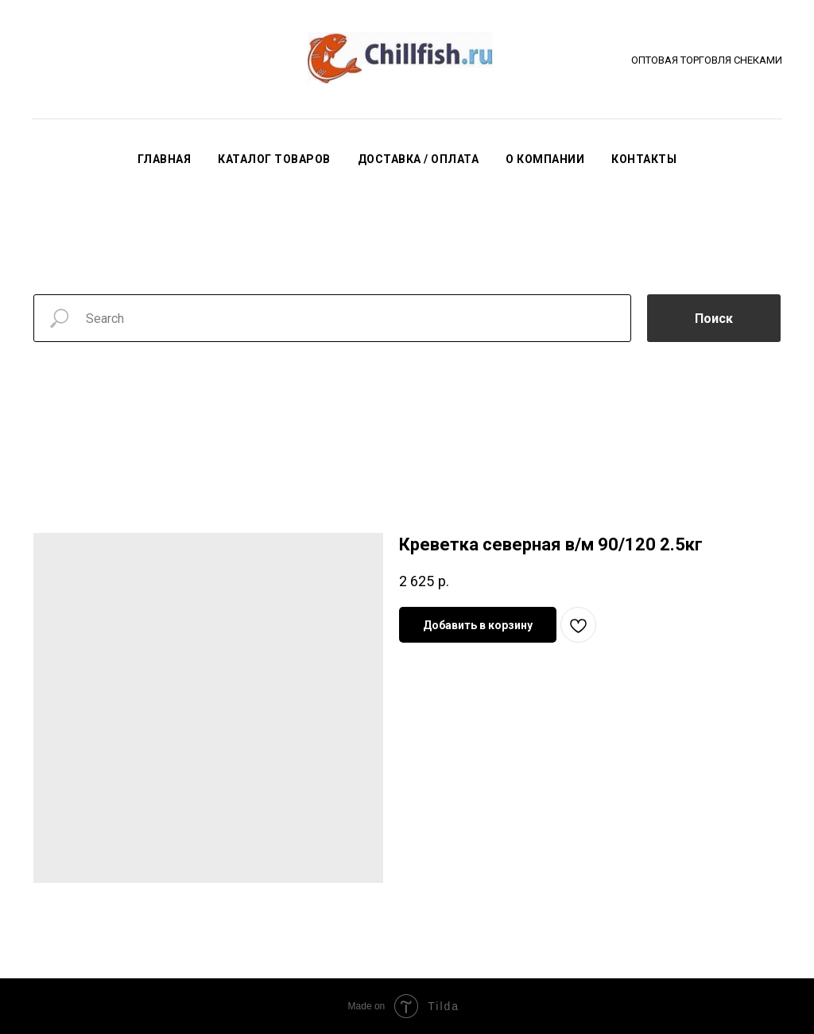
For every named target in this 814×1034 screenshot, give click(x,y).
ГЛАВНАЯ (165, 159)
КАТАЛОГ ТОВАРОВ (274, 159)
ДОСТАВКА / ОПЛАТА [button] (418, 159)
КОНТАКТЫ (643, 159)
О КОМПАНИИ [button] (545, 159)
